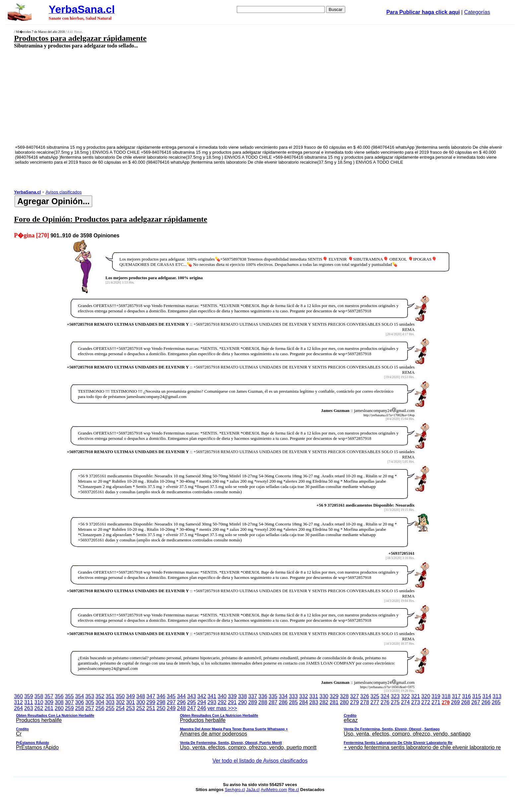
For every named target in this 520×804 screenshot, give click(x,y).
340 (222, 696)
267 (475, 702)
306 (79, 702)
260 (59, 708)
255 (110, 708)
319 (435, 696)
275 (395, 702)
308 (59, 702)
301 (130, 702)
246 (201, 708)
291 (232, 702)
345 (171, 696)
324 (385, 696)
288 (262, 702)
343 (191, 696)
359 (28, 696)
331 (313, 696)
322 (405, 696)
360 (18, 696)
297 (171, 702)
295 (191, 702)
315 (476, 696)
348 (140, 696)
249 (171, 708)
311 (28, 702)
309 (48, 702)
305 (89, 702)
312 (18, 702)
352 (100, 696)
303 (110, 702)
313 (496, 696)
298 (161, 702)
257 (89, 708)
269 (455, 702)
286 (283, 702)
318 (446, 696)
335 (273, 696)
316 (466, 696)
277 (374, 702)
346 (161, 696)
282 (323, 702)
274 (405, 702)
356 (59, 696)
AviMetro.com (274, 789)
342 (201, 696)
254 (120, 708)
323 (395, 696)
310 (38, 702)
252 (140, 708)
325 (374, 696)
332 (303, 696)
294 (201, 702)
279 (354, 702)
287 (273, 702)
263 (28, 708)
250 (161, 708)
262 (38, 708)
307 (69, 702)
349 (130, 696)
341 (212, 696)
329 (334, 696)
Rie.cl (293, 789)
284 (303, 702)
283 (313, 702)
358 (38, 696)
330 (323, 696)
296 (181, 702)
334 (283, 696)
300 (140, 702)
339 (232, 696)
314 (487, 696)
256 (100, 708)
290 (242, 702)
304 (100, 702)
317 (456, 696)
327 (354, 696)
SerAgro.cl (235, 789)
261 (48, 708)
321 (415, 696)
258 (79, 708)
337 (252, 696)
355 (69, 696)
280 (344, 702)
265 (496, 702)
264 (18, 708)
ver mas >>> (260, 729)
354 (79, 696)
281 (334, 702)
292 (222, 702)
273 (415, 702)
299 (150, 702)
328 (344, 696)
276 (385, 702)
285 (293, 702)
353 (89, 696)
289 (252, 702)
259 (69, 708)
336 (262, 696)
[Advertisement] (203, 96)
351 (110, 696)
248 (181, 708)
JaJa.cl (252, 789)
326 (364, 696)
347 (150, 696)
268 (465, 702)
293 (212, 702)
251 (150, 708)
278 (364, 702)
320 (425, 696)
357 (48, 696)
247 (191, 708)
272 (425, 702)
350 (120, 696)
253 (130, 708)
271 (435, 702)
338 (242, 696)
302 (120, 702)
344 (181, 696)
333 (293, 696)
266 (486, 702)
